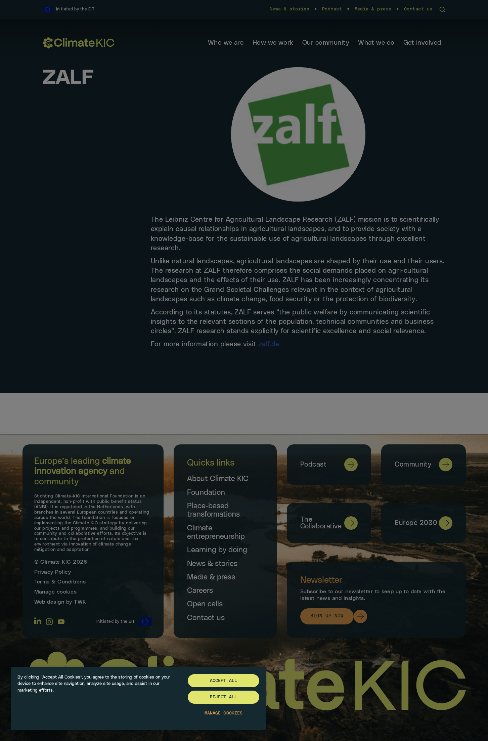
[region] (138, 698)
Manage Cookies (224, 713)
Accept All (223, 681)
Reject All (223, 697)
